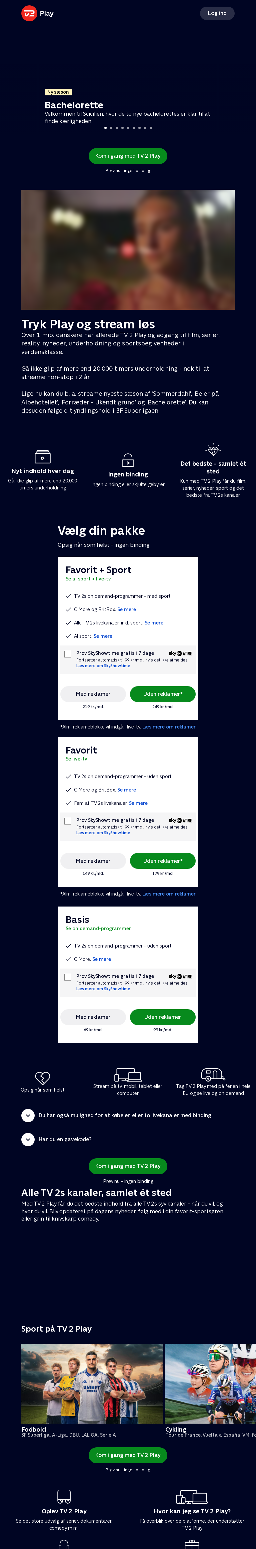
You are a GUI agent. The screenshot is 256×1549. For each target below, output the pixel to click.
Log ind (217, 13)
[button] (128, 1116)
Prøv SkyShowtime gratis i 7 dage (115, 653)
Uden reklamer (162, 1017)
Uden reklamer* (163, 694)
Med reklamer (93, 694)
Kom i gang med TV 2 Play (128, 156)
